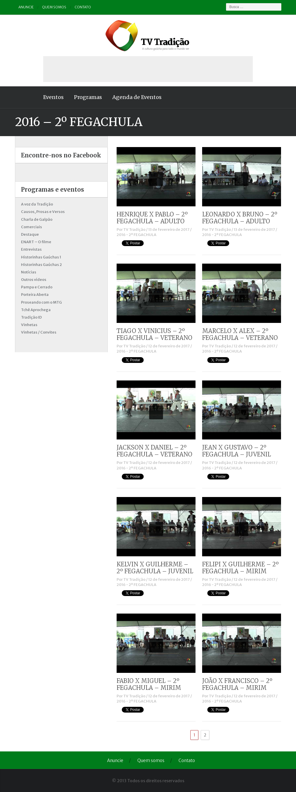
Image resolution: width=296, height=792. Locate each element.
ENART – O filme (36, 241)
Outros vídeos (33, 279)
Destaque (30, 234)
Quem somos (54, 7)
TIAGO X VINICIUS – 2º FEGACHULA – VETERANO (154, 334)
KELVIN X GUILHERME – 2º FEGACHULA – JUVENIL (155, 568)
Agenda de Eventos (137, 97)
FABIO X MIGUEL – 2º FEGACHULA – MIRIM (149, 684)
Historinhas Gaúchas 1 (41, 257)
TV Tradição (134, 229)
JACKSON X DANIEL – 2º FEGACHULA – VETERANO (154, 451)
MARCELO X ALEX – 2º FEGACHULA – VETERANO (240, 334)
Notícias (28, 272)
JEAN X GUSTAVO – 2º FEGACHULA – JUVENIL (236, 451)
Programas (88, 97)
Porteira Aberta (35, 294)
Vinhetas (29, 324)
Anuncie (26, 7)
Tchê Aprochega (36, 309)
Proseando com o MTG (41, 302)
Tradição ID (31, 317)
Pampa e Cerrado (36, 287)
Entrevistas (31, 249)
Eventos (53, 97)
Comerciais (31, 226)
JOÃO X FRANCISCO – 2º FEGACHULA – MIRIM (237, 684)
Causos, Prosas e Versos (43, 211)
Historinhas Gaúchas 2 (41, 264)
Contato (83, 7)
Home (26, 97)
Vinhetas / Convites (38, 332)
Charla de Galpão (36, 219)
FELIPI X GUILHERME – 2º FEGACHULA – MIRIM (240, 568)
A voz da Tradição (37, 204)
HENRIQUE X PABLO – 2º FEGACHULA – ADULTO (152, 218)
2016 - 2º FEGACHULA (136, 234)
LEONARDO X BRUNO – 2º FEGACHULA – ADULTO (239, 218)
